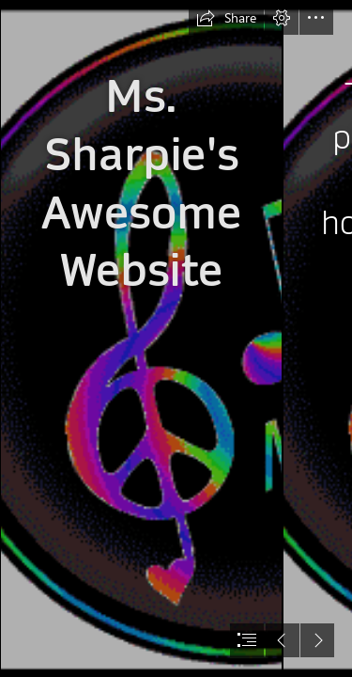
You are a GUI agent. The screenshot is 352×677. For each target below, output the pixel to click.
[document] (176, 338)
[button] (226, 18)
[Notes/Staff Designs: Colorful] (141, 338)
